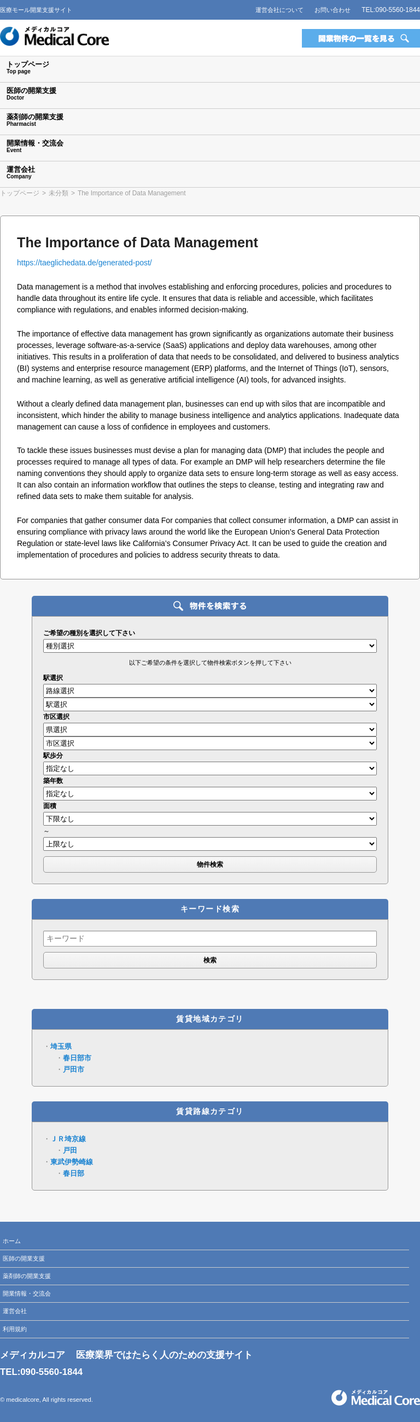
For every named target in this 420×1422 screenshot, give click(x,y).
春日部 (73, 1173)
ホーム (12, 1241)
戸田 (70, 1150)
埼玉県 (61, 1046)
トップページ (19, 193)
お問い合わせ (332, 10)
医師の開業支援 (24, 1258)
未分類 (58, 193)
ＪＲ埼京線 (68, 1139)
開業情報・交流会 (27, 1293)
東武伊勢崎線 (71, 1162)
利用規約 (15, 1329)
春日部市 (77, 1058)
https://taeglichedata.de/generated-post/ (84, 262)
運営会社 (15, 1311)
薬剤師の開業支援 (27, 1276)
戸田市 (73, 1069)
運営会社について (279, 10)
